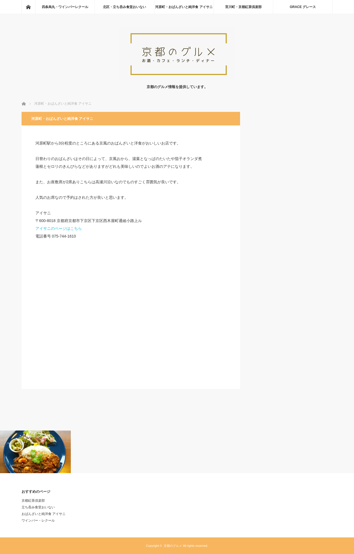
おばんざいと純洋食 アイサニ (44, 514)
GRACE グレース (303, 7)
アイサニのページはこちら (58, 228)
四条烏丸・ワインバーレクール (65, 7)
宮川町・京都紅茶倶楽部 (243, 7)
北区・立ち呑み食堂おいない (124, 7)
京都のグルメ (173, 545)
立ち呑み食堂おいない (38, 507)
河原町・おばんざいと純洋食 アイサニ (183, 7)
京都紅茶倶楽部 (33, 501)
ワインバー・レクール (38, 520)
